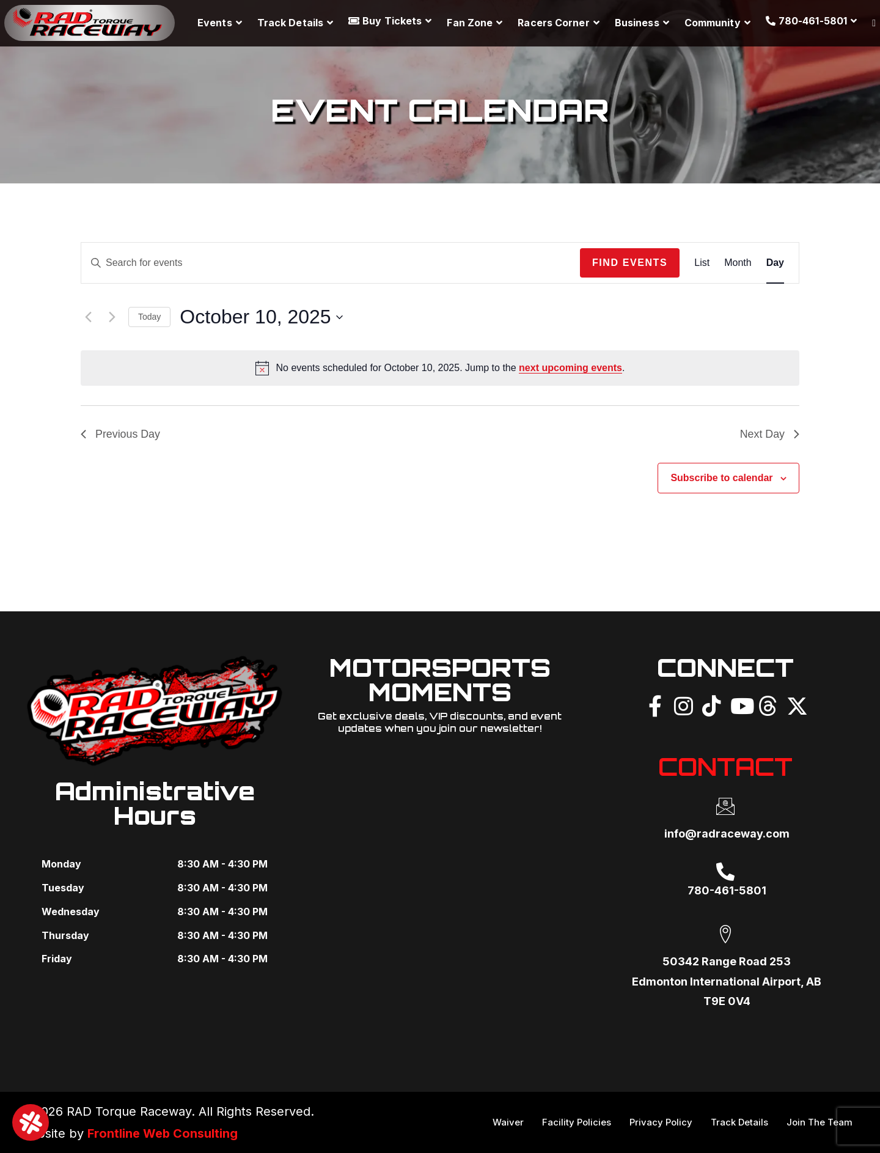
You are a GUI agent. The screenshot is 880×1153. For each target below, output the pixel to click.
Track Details (739, 1122)
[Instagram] (683, 704)
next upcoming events (570, 368)
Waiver (508, 1122)
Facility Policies (576, 1122)
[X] (796, 704)
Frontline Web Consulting (162, 1133)
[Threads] (767, 704)
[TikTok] (711, 704)
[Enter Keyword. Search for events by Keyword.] (330, 263)
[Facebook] (655, 704)
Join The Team (820, 1122)
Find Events (629, 262)
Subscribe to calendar (721, 478)
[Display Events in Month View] (737, 263)
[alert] (440, 368)
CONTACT (725, 766)
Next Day (769, 434)
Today (149, 317)
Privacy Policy (660, 1122)
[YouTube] (739, 704)
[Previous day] (88, 317)
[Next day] (112, 317)
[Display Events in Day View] (775, 263)
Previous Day (121, 434)
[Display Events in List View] (702, 263)
